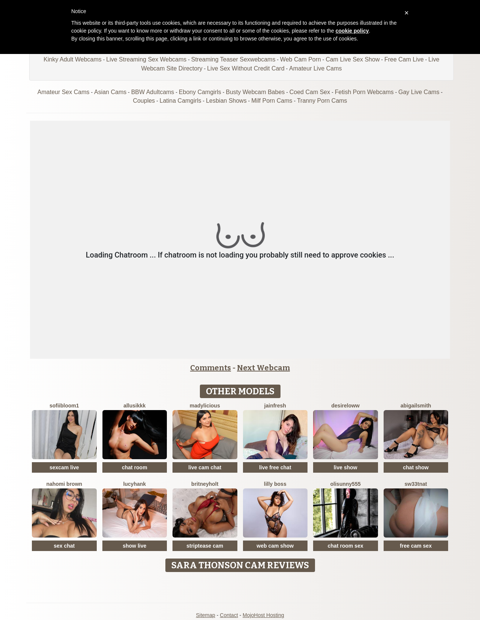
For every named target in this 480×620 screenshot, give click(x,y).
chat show (416, 467)
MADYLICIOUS (205, 406)
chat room (134, 467)
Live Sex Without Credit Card (245, 68)
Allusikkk (134, 406)
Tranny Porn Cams (322, 100)
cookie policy (352, 31)
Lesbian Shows (226, 100)
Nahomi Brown (64, 484)
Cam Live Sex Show (353, 59)
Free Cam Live (404, 59)
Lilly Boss (275, 484)
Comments (210, 367)
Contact (229, 615)
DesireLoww (346, 406)
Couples (144, 100)
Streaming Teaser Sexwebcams (233, 59)
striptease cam (204, 546)
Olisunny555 (345, 484)
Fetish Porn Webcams (364, 92)
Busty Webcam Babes (255, 92)
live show (345, 467)
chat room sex (345, 546)
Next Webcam (263, 367)
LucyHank (134, 484)
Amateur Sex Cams (64, 92)
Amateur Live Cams (315, 68)
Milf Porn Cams (271, 100)
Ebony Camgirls (200, 92)
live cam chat (204, 467)
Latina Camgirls (180, 100)
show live (134, 546)
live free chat (275, 467)
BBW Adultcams (152, 92)
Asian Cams (110, 92)
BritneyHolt (204, 484)
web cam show (275, 546)
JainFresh (275, 406)
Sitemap (205, 615)
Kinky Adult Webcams (72, 59)
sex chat (64, 546)
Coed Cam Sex (310, 92)
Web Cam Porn (300, 59)
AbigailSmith (415, 406)
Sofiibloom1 (64, 406)
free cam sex (416, 546)
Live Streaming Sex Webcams (146, 59)
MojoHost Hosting (263, 615)
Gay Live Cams (418, 92)
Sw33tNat (416, 484)
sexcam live (64, 467)
